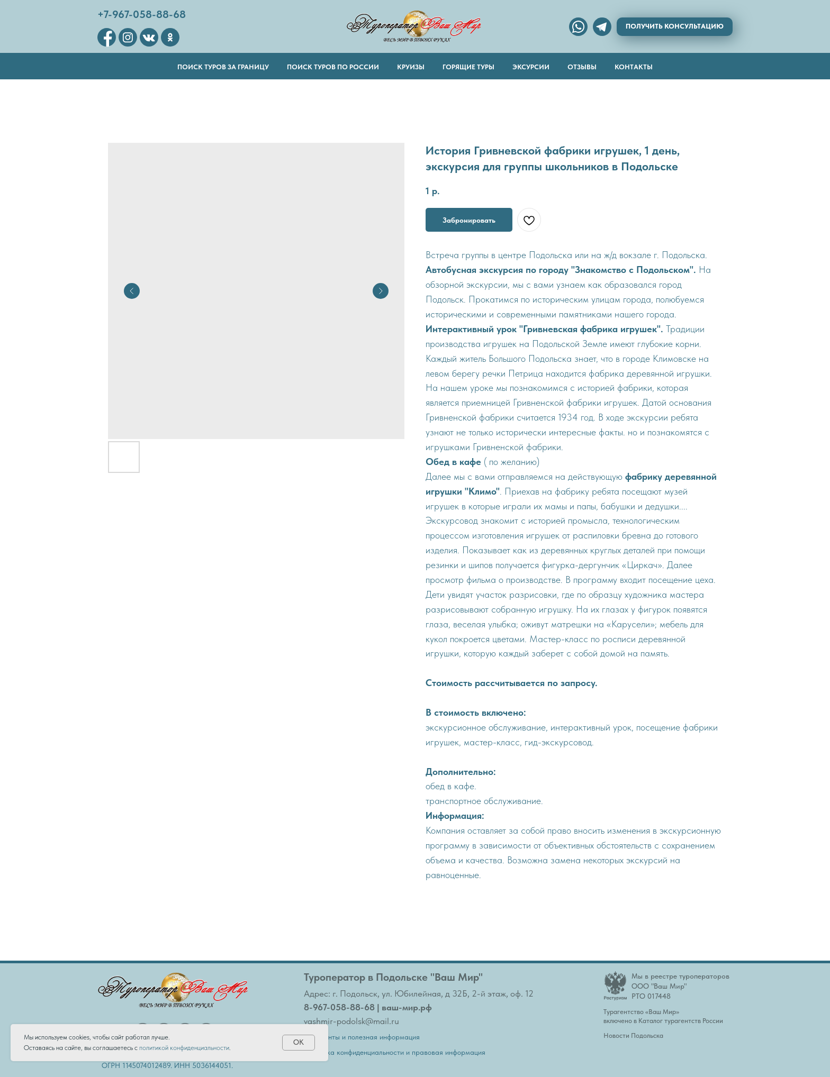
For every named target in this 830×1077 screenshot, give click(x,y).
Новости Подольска (633, 1035)
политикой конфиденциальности (184, 1048)
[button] (675, 26)
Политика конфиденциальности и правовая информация (394, 1052)
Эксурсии (530, 67)
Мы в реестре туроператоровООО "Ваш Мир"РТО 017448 (680, 986)
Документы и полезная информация (362, 1037)
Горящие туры (468, 67)
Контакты (634, 67)
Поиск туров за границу (223, 67)
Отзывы (582, 67)
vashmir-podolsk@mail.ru (351, 1021)
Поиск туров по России (333, 67)
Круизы (411, 67)
